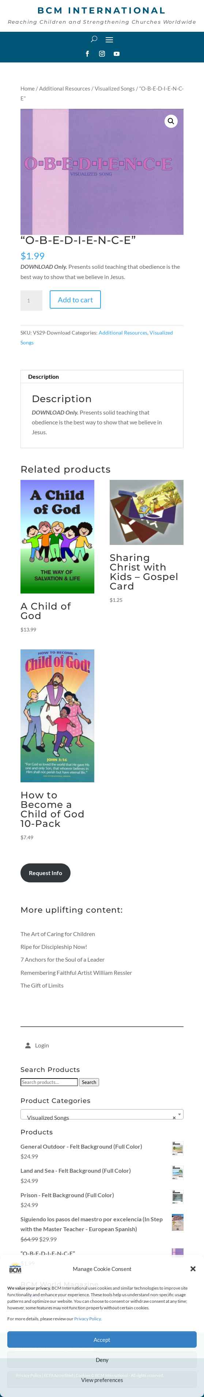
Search (89, 1082)
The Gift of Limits (42, 985)
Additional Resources (64, 88)
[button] (193, 1268)
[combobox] (102, 1114)
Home (27, 88)
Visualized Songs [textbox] (100, 1117)
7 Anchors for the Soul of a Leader (62, 959)
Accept (102, 1339)
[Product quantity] (31, 300)
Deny (102, 1359)
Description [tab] (43, 376)
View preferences (102, 1380)
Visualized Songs (115, 88)
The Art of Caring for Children (57, 933)
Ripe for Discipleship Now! (53, 946)
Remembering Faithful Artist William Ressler (76, 972)
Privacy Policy (87, 1318)
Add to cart (75, 299)
